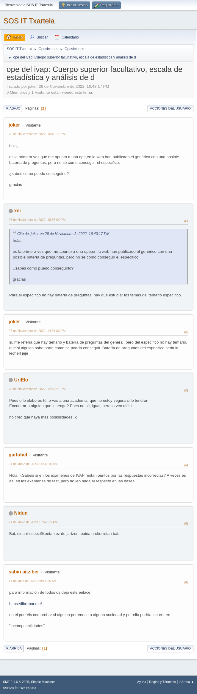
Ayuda (141, 682)
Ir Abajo (12, 108)
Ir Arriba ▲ (186, 682)
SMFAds (8, 688)
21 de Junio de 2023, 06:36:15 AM (33, 464)
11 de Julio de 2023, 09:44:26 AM (33, 581)
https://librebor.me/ (25, 603)
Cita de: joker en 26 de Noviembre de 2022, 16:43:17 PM (63, 234)
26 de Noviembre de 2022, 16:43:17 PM (37, 134)
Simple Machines (43, 682)
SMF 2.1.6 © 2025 (16, 682)
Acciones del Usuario (170, 108)
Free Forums (27, 688)
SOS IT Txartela (29, 21)
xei (17, 210)
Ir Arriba (13, 648)
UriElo (21, 379)
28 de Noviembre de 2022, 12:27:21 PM (37, 389)
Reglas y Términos (162, 682)
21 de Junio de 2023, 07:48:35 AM (33, 522)
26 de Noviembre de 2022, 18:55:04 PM (37, 219)
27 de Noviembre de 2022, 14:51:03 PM (37, 331)
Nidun (20, 513)
